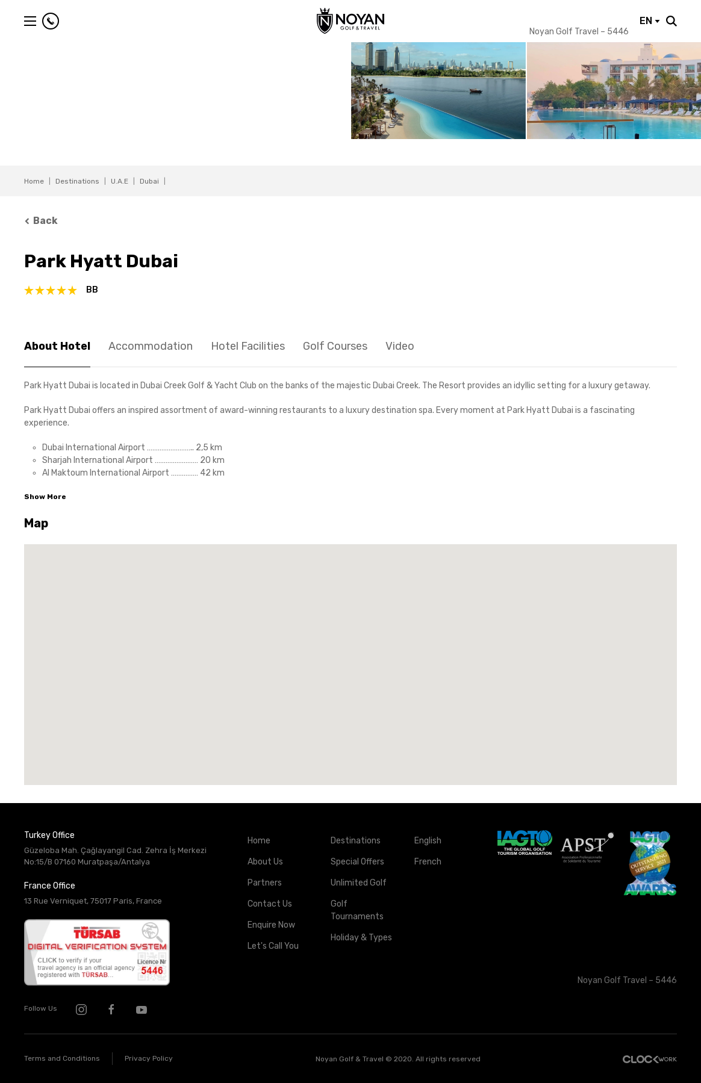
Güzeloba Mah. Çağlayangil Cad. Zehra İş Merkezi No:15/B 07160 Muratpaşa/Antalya (115, 856)
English (427, 841)
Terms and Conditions (62, 1058)
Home (34, 181)
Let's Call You (273, 946)
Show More (45, 496)
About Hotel (57, 346)
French (427, 862)
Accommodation (150, 346)
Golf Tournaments (357, 910)
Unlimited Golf (359, 883)
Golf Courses (335, 346)
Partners (265, 883)
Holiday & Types (361, 937)
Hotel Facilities (248, 346)
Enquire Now (271, 925)
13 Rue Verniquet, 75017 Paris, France (93, 900)
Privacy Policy (149, 1058)
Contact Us (270, 904)
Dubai (149, 181)
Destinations (77, 181)
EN (650, 20)
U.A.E (119, 181)
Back (41, 220)
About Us (265, 862)
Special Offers (357, 862)
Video (399, 346)
